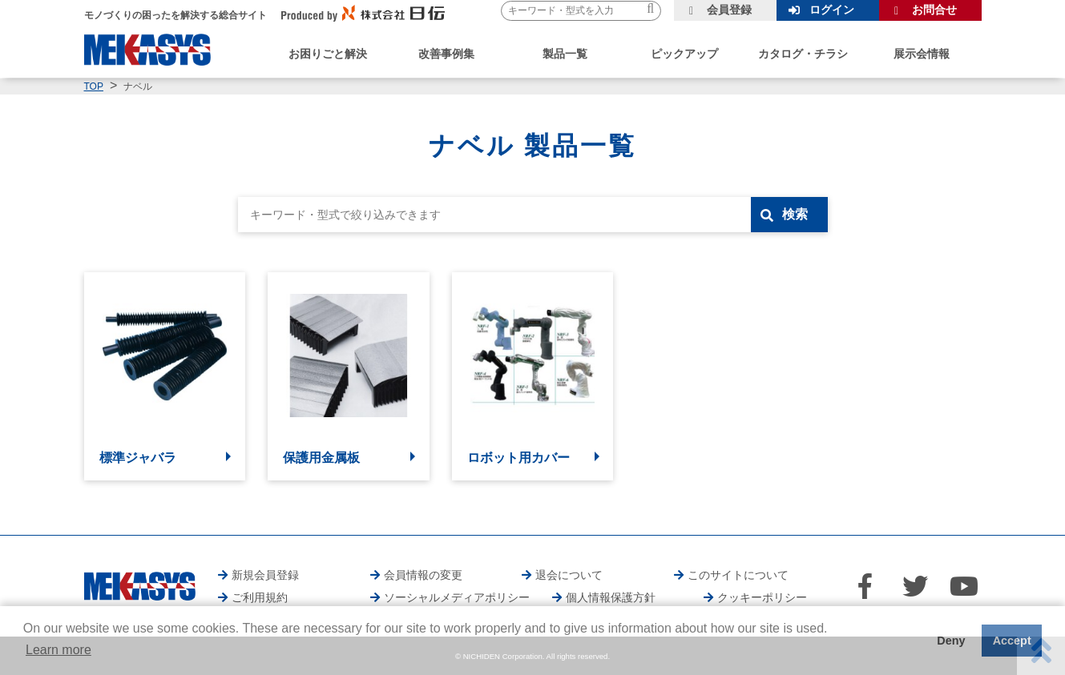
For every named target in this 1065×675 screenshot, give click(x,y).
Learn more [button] (58, 650)
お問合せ (934, 9)
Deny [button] (951, 640)
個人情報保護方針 (611, 597)
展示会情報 (922, 53)
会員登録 (729, 9)
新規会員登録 (265, 575)
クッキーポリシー (762, 597)
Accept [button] (1012, 640)
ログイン (831, 9)
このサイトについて (738, 575)
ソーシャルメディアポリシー (457, 597)
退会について (569, 575)
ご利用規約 (260, 597)
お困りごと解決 (327, 53)
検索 (795, 214)
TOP (93, 86)
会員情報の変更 (423, 575)
